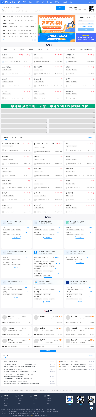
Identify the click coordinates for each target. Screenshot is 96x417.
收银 (33, 11)
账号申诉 (49, 403)
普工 (9, 11)
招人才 (31, 2)
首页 (19, 2)
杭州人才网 (56, 390)
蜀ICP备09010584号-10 (14, 413)
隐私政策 (6, 403)
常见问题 (49, 401)
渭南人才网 (69, 390)
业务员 (25, 11)
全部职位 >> (91, 137)
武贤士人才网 (43, 390)
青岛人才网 (22, 390)
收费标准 (64, 2)
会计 (43, 11)
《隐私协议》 (90, 26)
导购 (40, 11)
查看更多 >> (91, 355)
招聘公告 (49, 2)
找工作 (24, 2)
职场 (43, 2)
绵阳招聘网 (29, 390)
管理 (22, 11)
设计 (29, 11)
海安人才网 (50, 390)
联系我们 (6, 405)
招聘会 (34, 403)
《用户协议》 (84, 26)
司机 (15, 11)
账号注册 (20, 398)
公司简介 (57, 2)
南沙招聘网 (62, 390)
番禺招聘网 (10, 390)
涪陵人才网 (16, 390)
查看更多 (48, 351)
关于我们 (6, 398)
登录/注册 (91, 2)
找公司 (37, 2)
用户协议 (6, 401)
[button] (72, 2)
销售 (12, 11)
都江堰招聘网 (36, 390)
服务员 (36, 11)
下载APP (80, 404)
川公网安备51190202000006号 (39, 415)
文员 (19, 11)
